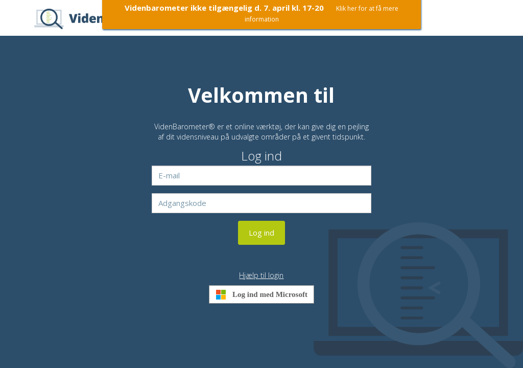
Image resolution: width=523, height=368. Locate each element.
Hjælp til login (261, 275)
